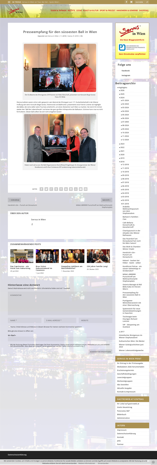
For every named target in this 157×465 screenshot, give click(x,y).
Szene (79, 12)
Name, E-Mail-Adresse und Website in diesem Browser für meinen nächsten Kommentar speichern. (46, 328)
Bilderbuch (121, 415)
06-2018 (125, 187)
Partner (120, 445)
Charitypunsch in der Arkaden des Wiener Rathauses (131, 233)
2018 (122, 162)
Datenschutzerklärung (126, 434)
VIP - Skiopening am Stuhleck (131, 326)
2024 (122, 98)
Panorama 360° (123, 412)
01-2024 (125, 101)
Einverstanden (103, 463)
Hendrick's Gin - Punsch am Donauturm (129, 255)
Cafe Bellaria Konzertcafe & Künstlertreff (128, 225)
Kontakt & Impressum (126, 392)
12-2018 (125, 165)
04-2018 (125, 194)
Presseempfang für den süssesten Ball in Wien (131, 295)
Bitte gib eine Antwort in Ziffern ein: (20, 332)
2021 (122, 152)
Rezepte (71, 12)
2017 (122, 332)
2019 (122, 159)
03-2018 (125, 197)
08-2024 (125, 126)
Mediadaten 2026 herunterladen (130, 368)
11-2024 (125, 137)
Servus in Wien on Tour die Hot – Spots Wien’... (41, 2)
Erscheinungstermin (125, 371)
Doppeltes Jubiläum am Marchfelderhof (72, 268)
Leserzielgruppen (124, 378)
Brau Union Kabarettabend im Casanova (44, 269)
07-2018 (125, 183)
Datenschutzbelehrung (75, 347)
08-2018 (125, 180)
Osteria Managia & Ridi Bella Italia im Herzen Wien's (132, 287)
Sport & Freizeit (107, 12)
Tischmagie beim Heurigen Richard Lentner (130, 319)
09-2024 (125, 130)
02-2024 (125, 105)
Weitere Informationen (86, 463)
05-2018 (125, 190)
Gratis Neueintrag (124, 408)
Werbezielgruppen (124, 382)
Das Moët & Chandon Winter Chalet (131, 248)
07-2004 (125, 123)
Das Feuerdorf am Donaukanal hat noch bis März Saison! (132, 241)
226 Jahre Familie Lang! (97, 267)
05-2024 (125, 115)
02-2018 (125, 201)
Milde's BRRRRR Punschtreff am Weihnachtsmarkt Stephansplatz (130, 278)
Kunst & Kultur (90, 12)
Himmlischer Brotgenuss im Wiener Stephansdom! (130, 337)
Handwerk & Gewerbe (127, 12)
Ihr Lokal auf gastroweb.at (128, 404)
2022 (122, 148)
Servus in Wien (53, 37)
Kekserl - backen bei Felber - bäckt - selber (132, 262)
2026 (122, 91)
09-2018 (125, 176)
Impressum (121, 431)
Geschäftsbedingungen (126, 375)
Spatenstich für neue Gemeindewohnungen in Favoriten (132, 311)
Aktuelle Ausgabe (124, 389)
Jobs (119, 442)
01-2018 (75, 37)
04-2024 (125, 112)
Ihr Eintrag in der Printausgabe (130, 364)
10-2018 (125, 172)
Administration (123, 419)
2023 (122, 145)
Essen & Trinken (58, 12)
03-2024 (125, 108)
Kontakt (120, 438)
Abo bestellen (123, 385)
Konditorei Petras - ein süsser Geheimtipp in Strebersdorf (132, 269)
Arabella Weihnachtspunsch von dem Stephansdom (131, 210)
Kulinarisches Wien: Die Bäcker (132, 342)
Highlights (123, 88)
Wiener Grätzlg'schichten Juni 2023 (131, 346)
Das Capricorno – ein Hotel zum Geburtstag (20, 268)
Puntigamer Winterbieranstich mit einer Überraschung (132, 303)
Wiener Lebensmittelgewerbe (131, 351)
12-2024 (125, 140)
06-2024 (125, 119)
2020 (122, 155)
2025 (122, 95)
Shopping (144, 12)
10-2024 (125, 133)
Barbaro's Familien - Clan (131, 219)
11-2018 (125, 169)
